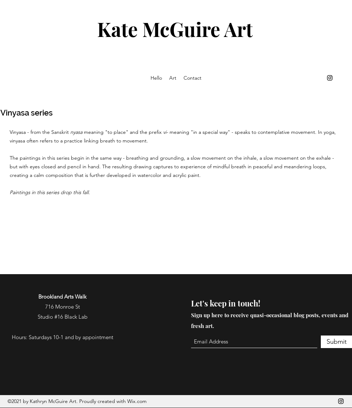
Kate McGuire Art (175, 29)
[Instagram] (329, 77)
